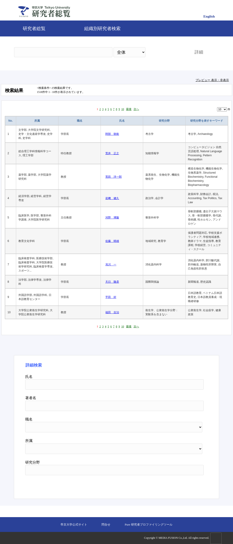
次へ (136, 109)
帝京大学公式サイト (74, 524)
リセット (192, 485)
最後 (129, 109)
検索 (166, 52)
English (209, 16)
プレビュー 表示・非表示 (212, 80)
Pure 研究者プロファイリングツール (148, 524)
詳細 (199, 52)
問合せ (105, 524)
